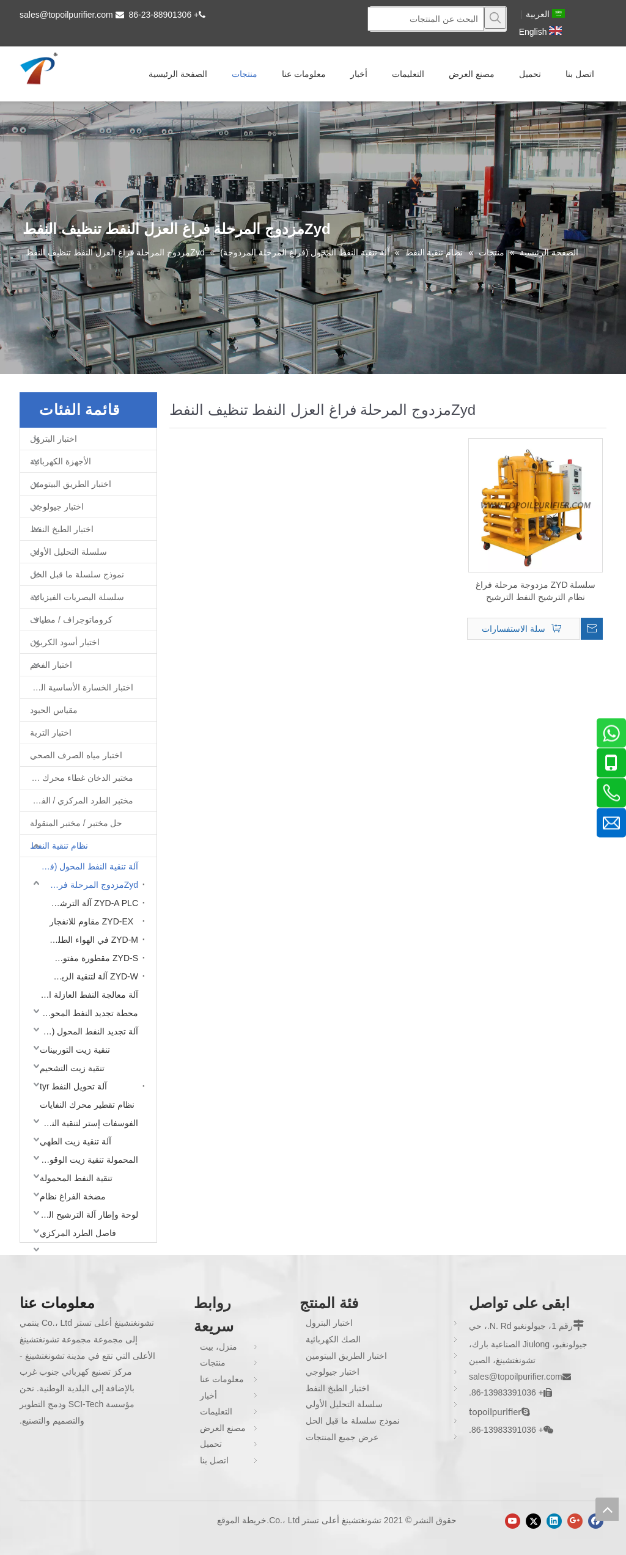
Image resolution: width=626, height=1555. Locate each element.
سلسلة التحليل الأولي (68, 552)
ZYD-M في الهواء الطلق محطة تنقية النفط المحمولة (90, 940)
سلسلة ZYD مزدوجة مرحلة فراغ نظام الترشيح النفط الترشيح (536, 591)
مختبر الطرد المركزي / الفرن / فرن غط (76, 800)
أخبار (208, 1395)
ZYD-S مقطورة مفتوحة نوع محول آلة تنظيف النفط (90, 958)
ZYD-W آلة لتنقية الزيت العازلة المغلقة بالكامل (90, 976)
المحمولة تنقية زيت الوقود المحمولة (86, 1160)
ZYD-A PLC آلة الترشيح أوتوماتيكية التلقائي (90, 903)
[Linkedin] (554, 1521)
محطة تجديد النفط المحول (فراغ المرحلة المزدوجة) (86, 1013)
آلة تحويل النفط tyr (73, 1086)
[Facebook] (595, 1521)
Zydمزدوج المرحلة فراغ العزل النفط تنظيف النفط (90, 885)
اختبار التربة (51, 732)
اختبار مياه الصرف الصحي (76, 755)
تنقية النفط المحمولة (76, 1178)
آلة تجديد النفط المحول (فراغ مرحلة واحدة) (86, 1031)
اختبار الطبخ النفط (62, 529)
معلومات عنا (222, 1379)
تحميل (211, 1444)
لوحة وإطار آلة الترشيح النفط (86, 1215)
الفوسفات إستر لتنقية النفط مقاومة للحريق (86, 1123)
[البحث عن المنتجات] (425, 19)
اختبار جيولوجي (57, 506)
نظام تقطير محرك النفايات (87, 1105)
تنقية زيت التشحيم (72, 1068)
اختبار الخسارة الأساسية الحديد (78, 687)
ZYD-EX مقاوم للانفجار (91, 921)
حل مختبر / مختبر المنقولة (76, 823)
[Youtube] (512, 1521)
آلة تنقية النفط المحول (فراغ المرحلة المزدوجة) (86, 866)
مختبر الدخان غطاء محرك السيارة (76, 778)
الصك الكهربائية (333, 1339)
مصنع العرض (223, 1428)
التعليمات (216, 1411)
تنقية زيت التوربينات (75, 1050)
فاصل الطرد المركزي (78, 1233)
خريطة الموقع (242, 1520)
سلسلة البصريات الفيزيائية (77, 597)
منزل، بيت (218, 1347)
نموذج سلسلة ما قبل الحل (77, 574)
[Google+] (575, 1521)
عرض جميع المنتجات (342, 1437)
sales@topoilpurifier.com (66, 15)
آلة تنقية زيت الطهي (75, 1141)
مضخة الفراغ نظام (73, 1196)
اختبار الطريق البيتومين (70, 484)
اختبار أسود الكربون (65, 642)
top (607, 1509)
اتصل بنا (214, 1460)
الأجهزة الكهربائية (60, 461)
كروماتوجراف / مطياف (71, 619)
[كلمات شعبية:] (495, 18)
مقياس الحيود (54, 710)
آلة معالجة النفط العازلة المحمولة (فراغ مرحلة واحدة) (86, 995)
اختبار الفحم (51, 665)
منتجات (213, 1362)
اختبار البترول (53, 439)
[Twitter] (533, 1521)
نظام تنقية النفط (59, 846)
